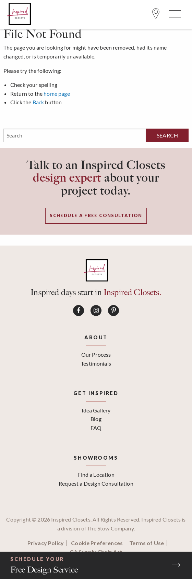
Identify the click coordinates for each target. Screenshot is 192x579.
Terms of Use (146, 543)
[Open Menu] (174, 15)
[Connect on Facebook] (78, 310)
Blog (96, 419)
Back (38, 102)
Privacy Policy (45, 543)
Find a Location (95, 474)
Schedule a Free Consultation (96, 215)
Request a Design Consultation (96, 483)
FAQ (96, 427)
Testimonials (96, 363)
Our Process (96, 354)
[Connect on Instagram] (96, 310)
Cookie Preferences (97, 543)
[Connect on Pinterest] (113, 310)
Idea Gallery (96, 410)
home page (57, 93)
